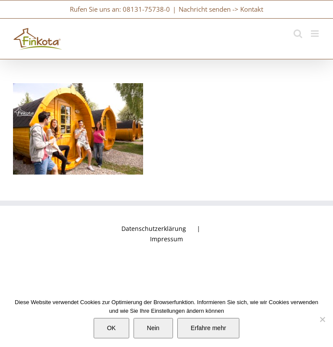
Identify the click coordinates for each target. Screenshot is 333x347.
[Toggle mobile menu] (315, 33)
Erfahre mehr (208, 327)
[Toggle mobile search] (298, 33)
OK (111, 327)
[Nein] (322, 319)
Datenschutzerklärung (153, 228)
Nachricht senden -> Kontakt (221, 9)
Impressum (166, 239)
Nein (153, 327)
